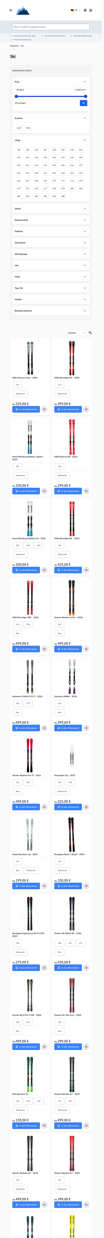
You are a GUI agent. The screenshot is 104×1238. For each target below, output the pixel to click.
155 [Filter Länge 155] (63, 165)
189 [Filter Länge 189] (54, 196)
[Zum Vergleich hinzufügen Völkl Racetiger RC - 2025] (86, 570)
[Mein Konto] (85, 10)
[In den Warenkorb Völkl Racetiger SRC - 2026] (26, 649)
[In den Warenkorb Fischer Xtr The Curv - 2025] (68, 1046)
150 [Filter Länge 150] (18, 165)
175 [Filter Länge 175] (27, 188)
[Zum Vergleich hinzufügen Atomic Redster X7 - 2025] (86, 1125)
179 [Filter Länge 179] (63, 188)
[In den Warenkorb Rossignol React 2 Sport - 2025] (68, 886)
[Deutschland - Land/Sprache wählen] (76, 10)
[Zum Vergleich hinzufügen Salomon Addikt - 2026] (86, 728)
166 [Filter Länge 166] (18, 181)
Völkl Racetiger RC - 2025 (66, 538)
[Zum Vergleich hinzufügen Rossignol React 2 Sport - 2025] (86, 886)
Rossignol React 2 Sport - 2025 (69, 854)
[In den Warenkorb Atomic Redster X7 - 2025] (68, 1125)
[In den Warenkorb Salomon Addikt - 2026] (68, 728)
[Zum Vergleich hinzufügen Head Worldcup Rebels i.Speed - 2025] (44, 491)
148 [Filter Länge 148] (71, 157)
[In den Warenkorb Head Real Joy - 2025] (68, 807)
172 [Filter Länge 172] (71, 181)
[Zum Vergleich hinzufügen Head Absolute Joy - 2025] (44, 886)
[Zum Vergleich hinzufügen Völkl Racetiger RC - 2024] (86, 409)
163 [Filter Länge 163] (63, 173)
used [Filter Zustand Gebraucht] (19, 128)
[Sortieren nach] (76, 333)
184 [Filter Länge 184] (36, 196)
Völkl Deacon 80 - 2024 (65, 456)
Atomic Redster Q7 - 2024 (25, 1173)
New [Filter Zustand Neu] (28, 128)
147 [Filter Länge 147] (63, 157)
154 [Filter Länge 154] (54, 165)
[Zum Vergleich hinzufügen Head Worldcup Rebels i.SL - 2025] (44, 570)
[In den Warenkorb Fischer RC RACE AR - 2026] (68, 967)
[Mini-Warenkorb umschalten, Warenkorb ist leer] (91, 10)
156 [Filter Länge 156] (71, 165)
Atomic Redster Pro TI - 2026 (26, 775)
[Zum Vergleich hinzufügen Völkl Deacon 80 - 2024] (86, 491)
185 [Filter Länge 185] (45, 196)
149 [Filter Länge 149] (80, 157)
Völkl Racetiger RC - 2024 (66, 377)
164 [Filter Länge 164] (71, 173)
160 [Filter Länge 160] (36, 173)
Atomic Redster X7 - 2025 (67, 1094)
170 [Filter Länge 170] (54, 181)
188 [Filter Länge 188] (63, 196)
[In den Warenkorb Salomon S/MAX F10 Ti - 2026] (26, 728)
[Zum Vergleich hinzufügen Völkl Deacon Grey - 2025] (44, 409)
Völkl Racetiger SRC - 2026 (25, 617)
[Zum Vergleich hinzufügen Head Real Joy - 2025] (86, 807)
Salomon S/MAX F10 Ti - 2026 (27, 696)
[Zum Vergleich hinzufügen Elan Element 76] (44, 1125)
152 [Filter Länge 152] (36, 165)
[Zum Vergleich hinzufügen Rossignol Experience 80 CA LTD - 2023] (44, 967)
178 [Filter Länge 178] (54, 188)
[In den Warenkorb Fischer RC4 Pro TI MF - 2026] (26, 1046)
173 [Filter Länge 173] (80, 181)
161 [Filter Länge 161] (45, 173)
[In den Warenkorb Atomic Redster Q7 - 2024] (26, 1204)
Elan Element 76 (20, 1094)
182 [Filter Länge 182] (18, 196)
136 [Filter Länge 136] (36, 150)
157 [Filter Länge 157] (80, 165)
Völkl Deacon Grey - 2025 (24, 377)
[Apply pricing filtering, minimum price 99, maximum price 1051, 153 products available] (83, 103)
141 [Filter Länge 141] (80, 150)
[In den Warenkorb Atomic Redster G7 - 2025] (68, 1204)
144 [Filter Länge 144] (36, 157)
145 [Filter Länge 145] (45, 157)
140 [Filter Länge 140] (71, 150)
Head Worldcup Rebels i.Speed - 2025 (28, 458)
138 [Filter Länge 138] (54, 150)
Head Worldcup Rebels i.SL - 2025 (29, 538)
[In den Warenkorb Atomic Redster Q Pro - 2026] (68, 649)
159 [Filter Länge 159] (27, 173)
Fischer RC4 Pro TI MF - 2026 (26, 1015)
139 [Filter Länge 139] (63, 150)
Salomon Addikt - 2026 (65, 696)
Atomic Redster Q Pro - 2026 (68, 617)
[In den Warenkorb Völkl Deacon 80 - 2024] (68, 491)
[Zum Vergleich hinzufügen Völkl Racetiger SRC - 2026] (44, 649)
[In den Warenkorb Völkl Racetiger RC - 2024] (68, 409)
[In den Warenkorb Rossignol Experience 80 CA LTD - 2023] (26, 967)
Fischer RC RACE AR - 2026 (67, 933)
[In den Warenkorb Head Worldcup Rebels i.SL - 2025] (26, 570)
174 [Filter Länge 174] (18, 188)
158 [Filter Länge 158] (18, 173)
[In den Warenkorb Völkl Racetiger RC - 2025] (68, 570)
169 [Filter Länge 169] (45, 181)
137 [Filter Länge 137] (45, 150)
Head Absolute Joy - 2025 (25, 854)
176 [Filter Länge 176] (36, 188)
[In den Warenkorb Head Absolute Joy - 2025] (26, 886)
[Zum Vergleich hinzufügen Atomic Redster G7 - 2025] (86, 1204)
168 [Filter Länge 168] (36, 181)
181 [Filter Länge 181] (80, 188)
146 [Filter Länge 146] (54, 157)
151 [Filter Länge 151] (27, 165)
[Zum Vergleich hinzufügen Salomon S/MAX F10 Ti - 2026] (44, 728)
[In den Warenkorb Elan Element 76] (26, 1125)
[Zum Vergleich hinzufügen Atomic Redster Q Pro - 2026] (86, 649)
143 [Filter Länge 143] (27, 157)
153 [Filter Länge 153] (45, 165)
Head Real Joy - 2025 (64, 775)
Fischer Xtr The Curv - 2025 (67, 1015)
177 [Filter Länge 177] (45, 188)
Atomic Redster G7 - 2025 (67, 1173)
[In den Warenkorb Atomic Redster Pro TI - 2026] (26, 807)
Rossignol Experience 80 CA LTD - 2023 (28, 934)
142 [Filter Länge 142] (18, 157)
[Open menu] (10, 10)
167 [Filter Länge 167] (27, 181)
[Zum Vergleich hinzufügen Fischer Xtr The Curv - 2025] (86, 1046)
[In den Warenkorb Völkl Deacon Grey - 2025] (26, 409)
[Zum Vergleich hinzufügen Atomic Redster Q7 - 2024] (44, 1204)
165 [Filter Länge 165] (80, 173)
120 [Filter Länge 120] (18, 150)
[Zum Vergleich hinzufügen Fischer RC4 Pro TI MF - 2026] (44, 1046)
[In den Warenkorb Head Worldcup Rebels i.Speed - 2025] (26, 491)
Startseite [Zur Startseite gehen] (14, 46)
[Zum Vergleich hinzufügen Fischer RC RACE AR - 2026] (86, 967)
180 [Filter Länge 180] (71, 188)
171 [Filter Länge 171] (63, 181)
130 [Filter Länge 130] (27, 150)
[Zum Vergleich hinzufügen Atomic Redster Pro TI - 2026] (44, 807)
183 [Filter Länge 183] (27, 196)
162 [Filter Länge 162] (54, 173)
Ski (22, 46)
